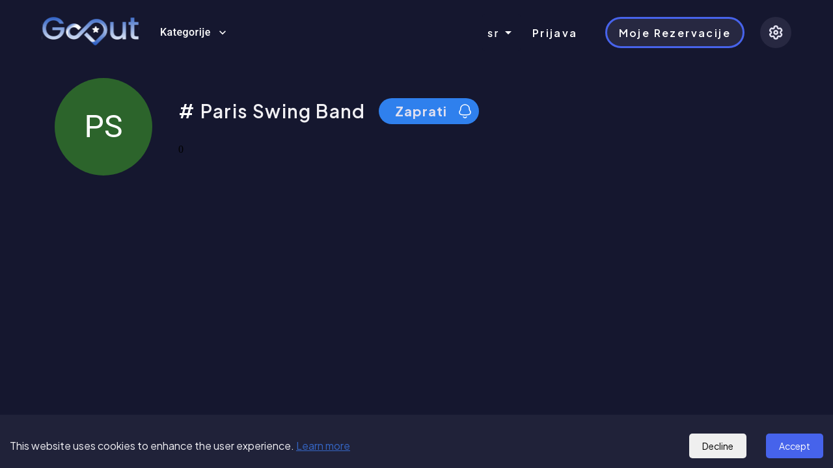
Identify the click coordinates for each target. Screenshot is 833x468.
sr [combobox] (493, 33)
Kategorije (193, 33)
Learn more (323, 445)
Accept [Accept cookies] (794, 446)
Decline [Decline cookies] (717, 446)
